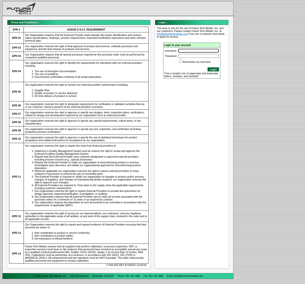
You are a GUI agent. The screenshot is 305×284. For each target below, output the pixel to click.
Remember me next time (197, 61)
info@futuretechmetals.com (172, 33)
